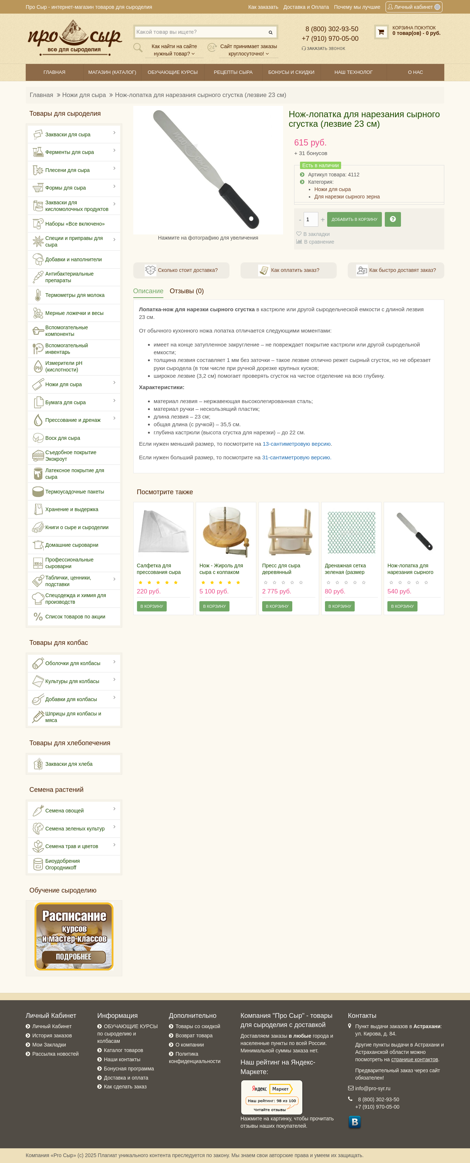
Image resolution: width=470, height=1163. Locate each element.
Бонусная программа (129, 1069)
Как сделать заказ (125, 1087)
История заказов (52, 1035)
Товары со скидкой (198, 1026)
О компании (190, 1045)
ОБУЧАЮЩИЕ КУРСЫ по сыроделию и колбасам (127, 1033)
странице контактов (414, 1059)
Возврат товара (194, 1035)
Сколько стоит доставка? (181, 270)
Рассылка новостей (55, 1054)
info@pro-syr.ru (373, 1088)
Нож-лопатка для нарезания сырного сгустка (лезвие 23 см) (200, 94)
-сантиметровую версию (299, 457)
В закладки (316, 234)
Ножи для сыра (84, 94)
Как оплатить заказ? (288, 270)
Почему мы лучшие (357, 7)
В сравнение (319, 242)
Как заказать (263, 7)
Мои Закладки (49, 1045)
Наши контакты (122, 1059)
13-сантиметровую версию (296, 444)
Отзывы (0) (187, 291)
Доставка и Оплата (306, 7)
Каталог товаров (123, 1050)
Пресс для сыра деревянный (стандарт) (281, 572)
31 (265, 457)
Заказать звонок (323, 48)
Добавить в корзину (354, 219)
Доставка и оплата (126, 1078)
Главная (41, 94)
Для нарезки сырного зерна (347, 197)
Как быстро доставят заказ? (396, 270)
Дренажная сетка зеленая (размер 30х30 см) (345, 572)
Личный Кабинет (52, 1026)
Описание (148, 291)
